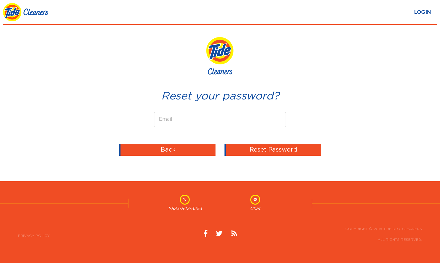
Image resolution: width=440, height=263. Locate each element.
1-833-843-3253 (185, 208)
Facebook (206, 236)
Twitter (219, 236)
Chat (255, 208)
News (234, 236)
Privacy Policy (34, 236)
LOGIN (422, 12)
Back (168, 150)
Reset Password (273, 150)
